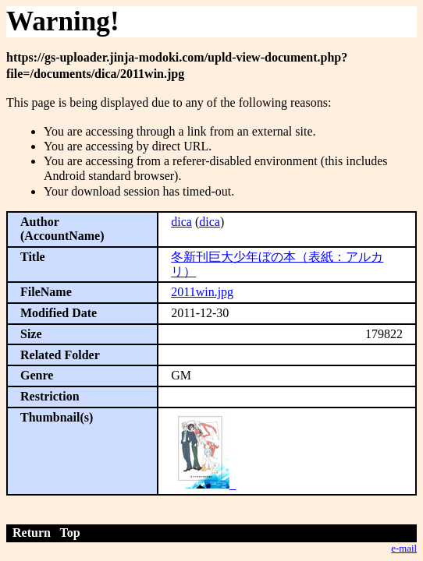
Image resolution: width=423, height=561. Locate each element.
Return (31, 532)
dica (181, 221)
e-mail (404, 548)
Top (70, 532)
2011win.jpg (202, 291)
